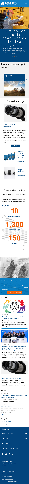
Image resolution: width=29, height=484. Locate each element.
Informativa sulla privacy (9, 471)
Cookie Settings (12, 481)
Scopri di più (15, 145)
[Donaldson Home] (12, 3)
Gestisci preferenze (7, 479)
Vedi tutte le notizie (6, 421)
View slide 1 (12, 56)
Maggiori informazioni (8, 206)
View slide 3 (16, 56)
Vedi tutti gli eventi (6, 424)
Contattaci (5, 429)
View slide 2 (14, 56)
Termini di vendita (7, 476)
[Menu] (26, 3)
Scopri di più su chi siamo (14, 292)
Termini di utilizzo (7, 474)
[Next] (27, 80)
